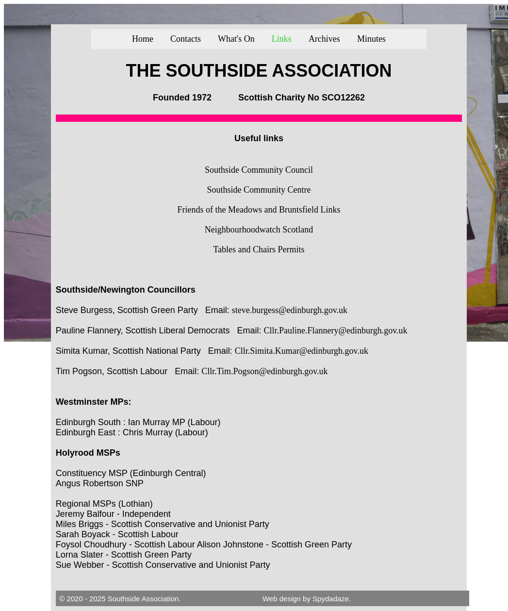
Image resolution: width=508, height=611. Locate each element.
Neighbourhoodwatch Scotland (259, 229)
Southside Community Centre (259, 190)
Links (282, 39)
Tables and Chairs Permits (258, 249)
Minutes (371, 39)
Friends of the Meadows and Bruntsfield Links (259, 210)
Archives (324, 39)
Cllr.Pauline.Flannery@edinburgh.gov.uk (336, 330)
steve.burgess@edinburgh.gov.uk (289, 310)
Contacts (185, 39)
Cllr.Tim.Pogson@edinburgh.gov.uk (264, 371)
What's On (236, 39)
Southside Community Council (259, 170)
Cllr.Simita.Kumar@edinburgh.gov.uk (301, 351)
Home (142, 39)
